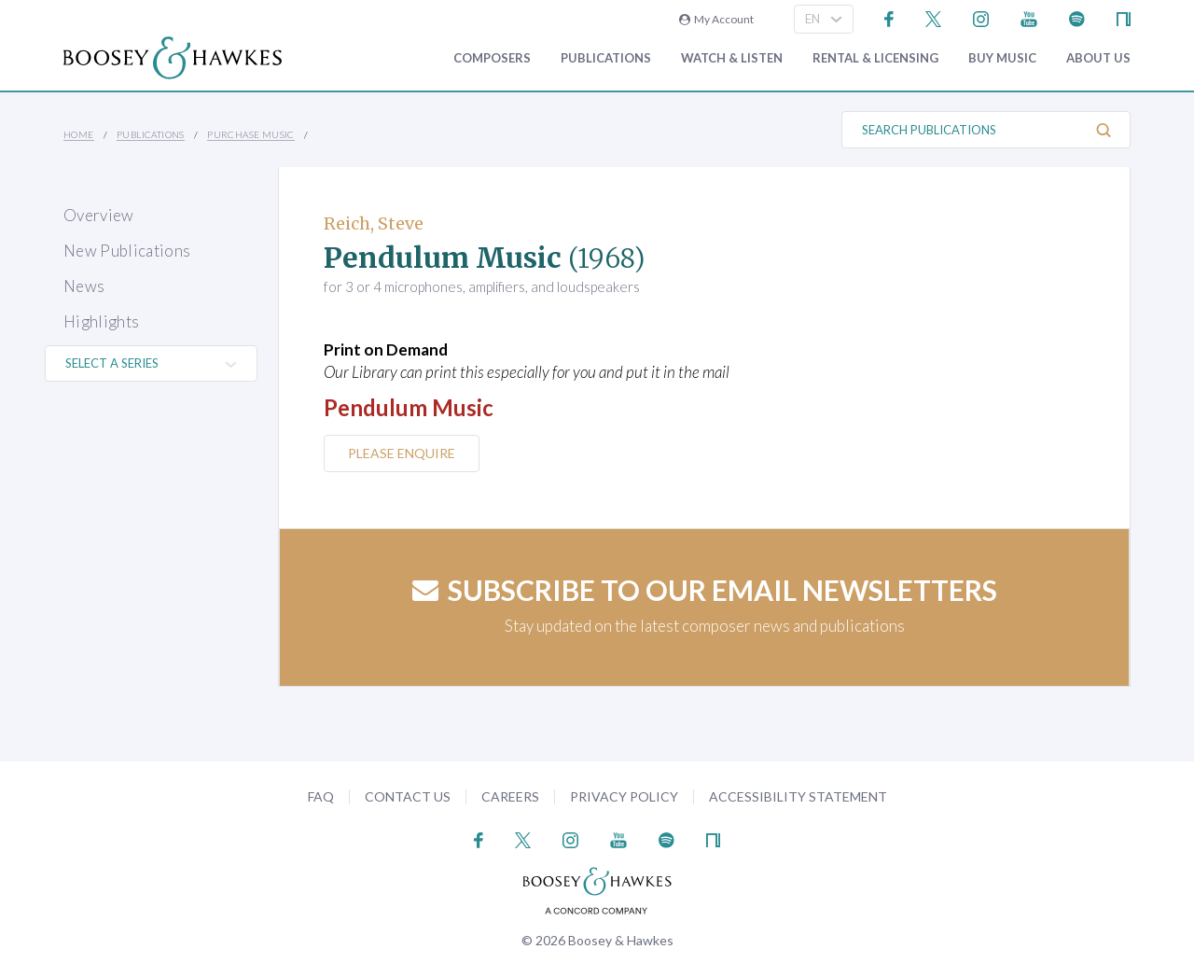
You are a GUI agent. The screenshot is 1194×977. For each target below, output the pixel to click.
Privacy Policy (624, 796)
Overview (98, 215)
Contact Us (408, 796)
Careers (510, 796)
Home (78, 134)
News (83, 286)
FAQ (321, 796)
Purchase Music (251, 134)
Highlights (101, 321)
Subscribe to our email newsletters (704, 590)
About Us (1098, 58)
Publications (606, 58)
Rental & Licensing (875, 58)
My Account (716, 19)
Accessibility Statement (798, 796)
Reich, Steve (373, 223)
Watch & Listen (732, 58)
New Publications (126, 250)
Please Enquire (401, 453)
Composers (492, 58)
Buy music (1002, 58)
